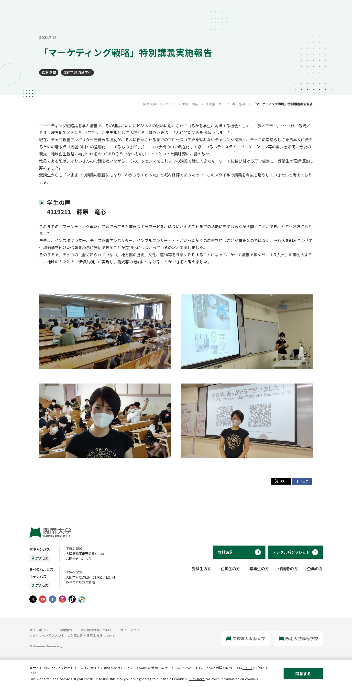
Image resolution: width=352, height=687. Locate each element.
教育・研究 (190, 104)
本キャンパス (39, 549)
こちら (247, 667)
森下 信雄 (49, 72)
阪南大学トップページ (159, 104)
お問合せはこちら (78, 558)
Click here (197, 678)
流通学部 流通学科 (77, 72)
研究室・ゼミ (215, 104)
